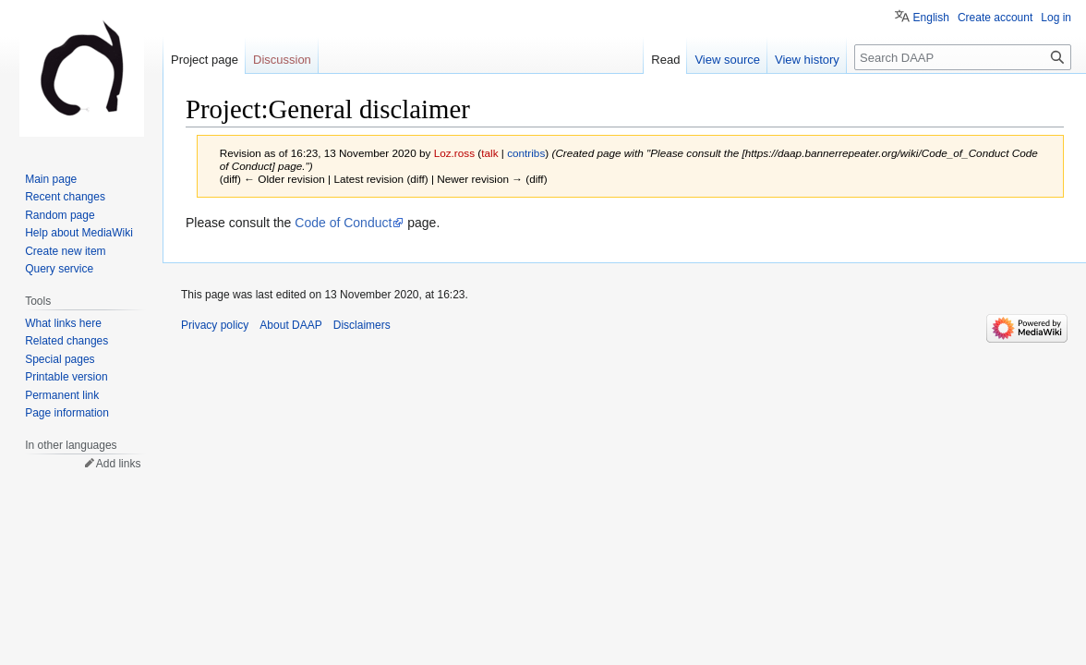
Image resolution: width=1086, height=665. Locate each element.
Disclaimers (362, 325)
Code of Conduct (343, 222)
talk (489, 153)
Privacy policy (214, 325)
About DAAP (290, 325)
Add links (118, 463)
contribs (526, 153)
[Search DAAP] (962, 57)
